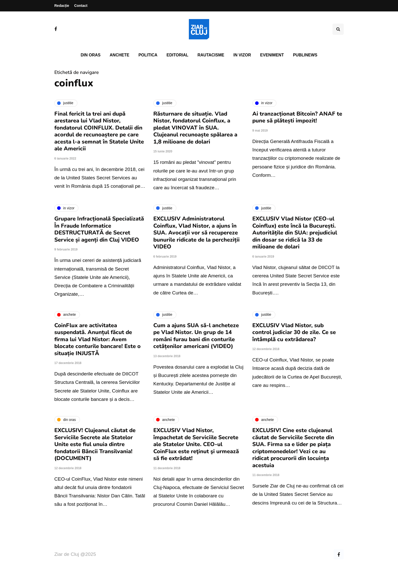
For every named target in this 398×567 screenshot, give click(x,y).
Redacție (61, 6)
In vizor (242, 55)
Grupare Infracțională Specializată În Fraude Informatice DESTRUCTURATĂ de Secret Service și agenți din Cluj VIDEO (99, 229)
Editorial (177, 55)
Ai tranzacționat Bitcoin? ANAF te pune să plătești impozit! (297, 117)
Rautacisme (210, 55)
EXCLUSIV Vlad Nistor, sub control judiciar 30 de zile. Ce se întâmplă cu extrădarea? (294, 332)
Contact (80, 6)
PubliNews (305, 55)
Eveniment (272, 55)
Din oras (91, 55)
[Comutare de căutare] (338, 29)
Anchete (119, 55)
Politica (147, 55)
